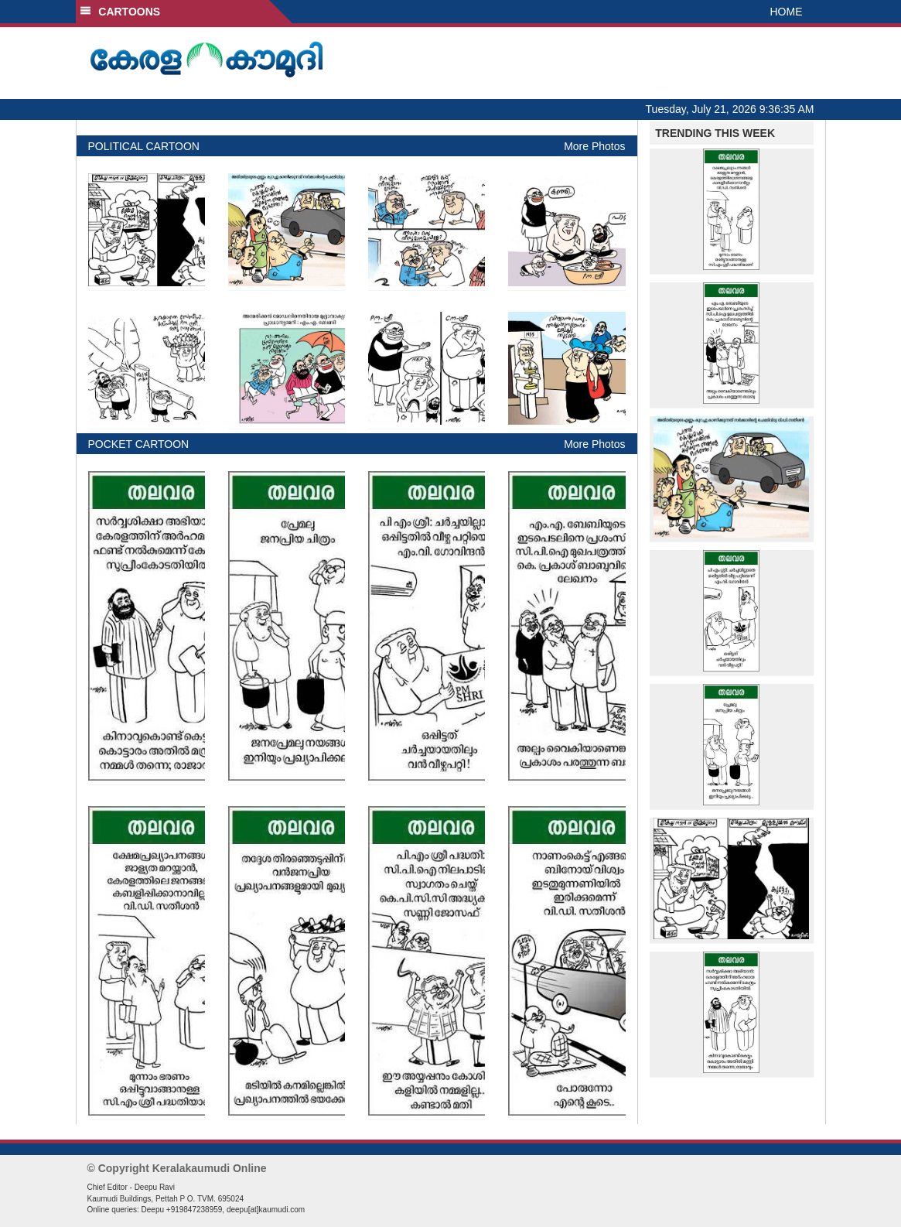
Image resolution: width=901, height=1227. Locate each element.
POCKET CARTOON (138, 444)
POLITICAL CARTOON (144, 146)
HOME (786, 11)
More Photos (594, 146)
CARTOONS (120, 11)
